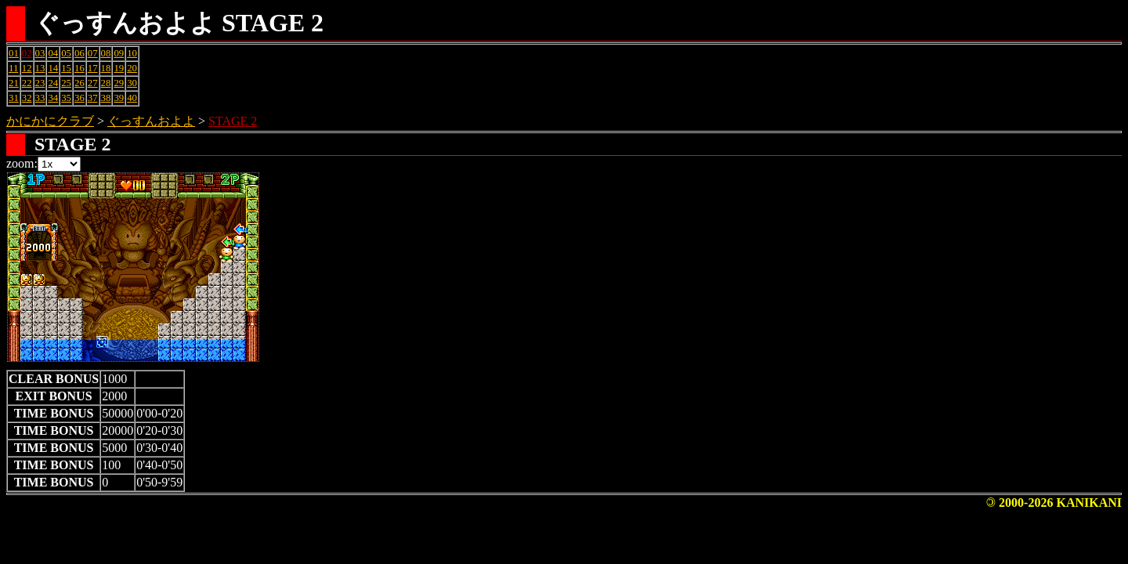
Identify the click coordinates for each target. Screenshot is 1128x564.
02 (27, 53)
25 (66, 83)
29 (119, 83)
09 (119, 53)
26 (79, 83)
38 (106, 97)
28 (106, 83)
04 (53, 53)
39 (119, 97)
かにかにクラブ (50, 121)
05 (66, 53)
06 (79, 53)
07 (93, 53)
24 (53, 83)
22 (27, 83)
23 (40, 83)
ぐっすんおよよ (151, 121)
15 (66, 68)
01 (14, 53)
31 (14, 97)
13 (40, 68)
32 (27, 97)
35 (66, 97)
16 (79, 68)
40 (132, 97)
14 (53, 68)
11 (13, 68)
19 (119, 68)
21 (14, 83)
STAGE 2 (232, 121)
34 (53, 97)
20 (132, 68)
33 (40, 97)
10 (132, 53)
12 (27, 68)
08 (106, 53)
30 (132, 83)
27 (93, 83)
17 (93, 68)
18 (106, 68)
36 (79, 97)
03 (40, 53)
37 (93, 97)
